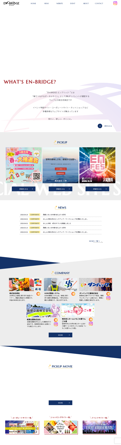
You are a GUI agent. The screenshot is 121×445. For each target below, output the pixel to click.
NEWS (46, 3)
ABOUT (86, 3)
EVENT (72, 3)
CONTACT (99, 3)
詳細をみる (23, 189)
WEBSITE (59, 3)
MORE (60, 335)
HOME (33, 3)
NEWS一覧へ (94, 241)
